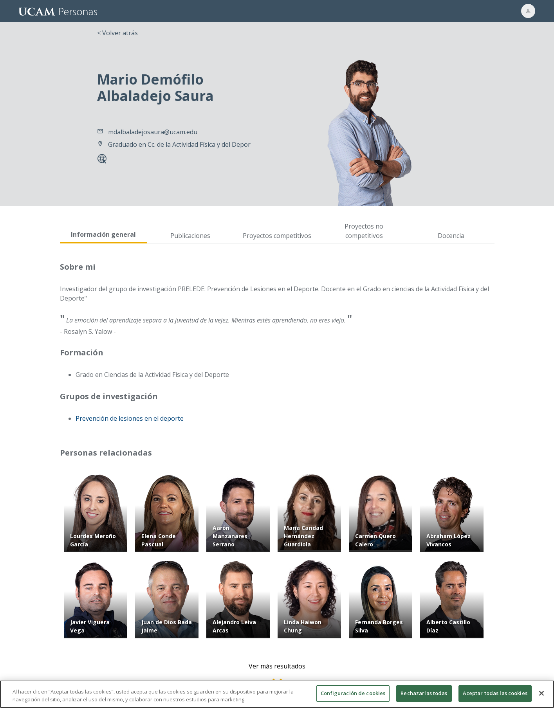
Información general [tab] (103, 234)
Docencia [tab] (451, 235)
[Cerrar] (541, 696)
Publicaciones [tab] (190, 235)
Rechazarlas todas (424, 697)
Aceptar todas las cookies (495, 697)
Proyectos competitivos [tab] (277, 235)
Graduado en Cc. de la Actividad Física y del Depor (179, 144)
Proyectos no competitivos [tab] (364, 231)
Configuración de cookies (353, 697)
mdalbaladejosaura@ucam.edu (152, 132)
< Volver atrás (117, 33)
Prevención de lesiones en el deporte (130, 418)
